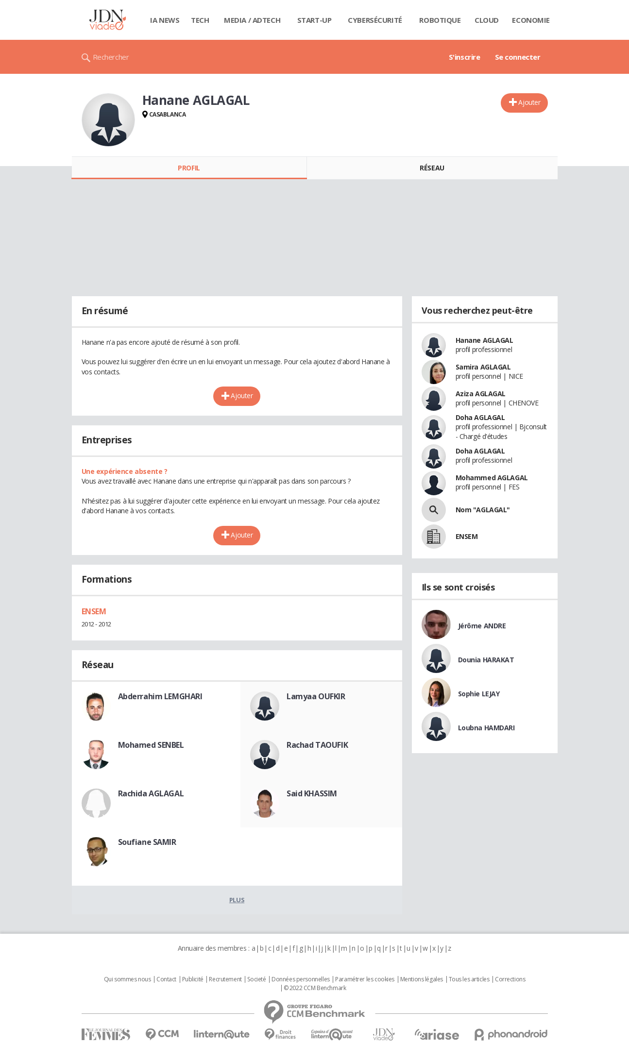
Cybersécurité (375, 20)
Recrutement (225, 979)
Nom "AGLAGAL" (483, 509)
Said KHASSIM (312, 793)
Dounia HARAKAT (486, 659)
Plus (236, 899)
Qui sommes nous (127, 979)
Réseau (432, 167)
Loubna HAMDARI (486, 727)
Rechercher (111, 57)
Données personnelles (301, 979)
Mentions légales (421, 979)
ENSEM (94, 611)
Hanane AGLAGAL (484, 340)
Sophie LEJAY (479, 693)
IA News (164, 20)
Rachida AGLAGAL (151, 793)
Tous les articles (469, 979)
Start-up (314, 20)
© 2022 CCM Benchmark (315, 988)
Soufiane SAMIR (147, 842)
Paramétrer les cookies (364, 979)
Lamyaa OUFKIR (316, 696)
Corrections (510, 979)
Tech (200, 20)
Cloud (487, 20)
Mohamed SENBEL (151, 745)
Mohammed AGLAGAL (492, 477)
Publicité (193, 979)
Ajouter (529, 102)
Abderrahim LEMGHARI (160, 696)
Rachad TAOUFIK (317, 745)
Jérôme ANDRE (482, 625)
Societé (256, 979)
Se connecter (518, 57)
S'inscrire (464, 57)
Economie (531, 20)
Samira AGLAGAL (483, 366)
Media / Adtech (252, 20)
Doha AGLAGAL (480, 417)
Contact (166, 979)
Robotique (439, 20)
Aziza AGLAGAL (481, 393)
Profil (189, 167)
